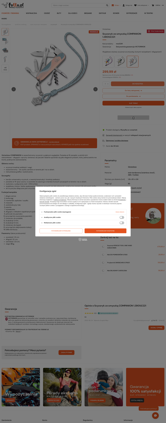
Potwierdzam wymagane (61, 231)
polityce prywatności (60, 200)
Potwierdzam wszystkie (105, 231)
